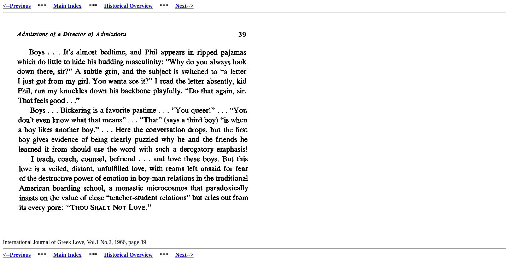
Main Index (67, 6)
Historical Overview (128, 6)
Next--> (184, 6)
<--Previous (17, 6)
